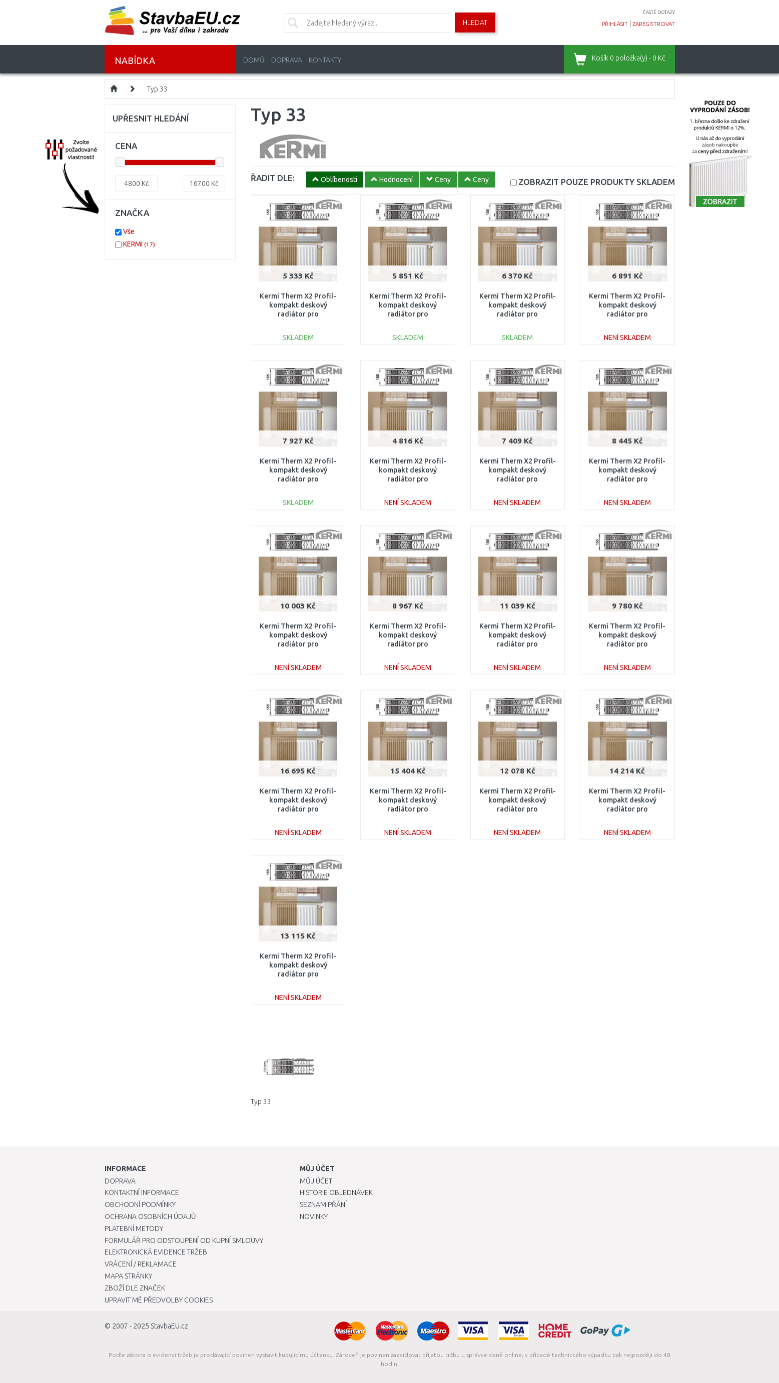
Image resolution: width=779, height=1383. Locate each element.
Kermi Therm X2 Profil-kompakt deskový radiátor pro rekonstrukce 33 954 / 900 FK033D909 (517, 479)
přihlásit (615, 24)
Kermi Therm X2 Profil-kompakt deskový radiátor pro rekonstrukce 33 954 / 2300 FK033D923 (627, 809)
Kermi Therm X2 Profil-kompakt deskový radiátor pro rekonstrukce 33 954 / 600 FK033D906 (408, 314)
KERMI (139, 244)
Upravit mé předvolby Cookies (159, 1300)
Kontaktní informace (142, 1192)
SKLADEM (596, 181)
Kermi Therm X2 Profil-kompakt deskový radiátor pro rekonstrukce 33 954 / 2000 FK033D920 (298, 974)
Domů (254, 60)
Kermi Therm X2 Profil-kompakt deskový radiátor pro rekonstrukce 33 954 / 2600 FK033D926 (408, 809)
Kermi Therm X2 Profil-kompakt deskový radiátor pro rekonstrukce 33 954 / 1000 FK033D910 (298, 479)
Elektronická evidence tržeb (156, 1252)
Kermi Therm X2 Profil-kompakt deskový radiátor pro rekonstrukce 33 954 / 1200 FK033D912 (408, 644)
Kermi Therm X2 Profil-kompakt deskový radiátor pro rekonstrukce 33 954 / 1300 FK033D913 (627, 644)
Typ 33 (157, 89)
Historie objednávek (336, 1192)
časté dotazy (659, 12)
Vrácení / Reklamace (141, 1264)
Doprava (286, 60)
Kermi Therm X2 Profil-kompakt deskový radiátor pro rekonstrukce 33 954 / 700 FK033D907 (517, 314)
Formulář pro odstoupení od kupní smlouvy (184, 1240)
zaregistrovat (653, 24)
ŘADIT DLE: (273, 177)
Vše (129, 232)
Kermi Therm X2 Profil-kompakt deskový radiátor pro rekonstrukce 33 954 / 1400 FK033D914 (298, 644)
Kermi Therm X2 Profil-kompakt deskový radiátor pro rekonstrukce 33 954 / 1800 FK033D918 (517, 809)
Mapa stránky (128, 1276)
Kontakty (325, 60)
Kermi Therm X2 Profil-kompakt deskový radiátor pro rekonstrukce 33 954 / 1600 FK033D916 (517, 644)
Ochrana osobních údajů (150, 1216)
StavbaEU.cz (169, 1326)
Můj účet (316, 1181)
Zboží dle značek (135, 1288)
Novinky (314, 1216)
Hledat (475, 22)
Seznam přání (323, 1204)
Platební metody (134, 1228)
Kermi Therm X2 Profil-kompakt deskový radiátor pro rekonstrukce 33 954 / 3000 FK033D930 (298, 809)
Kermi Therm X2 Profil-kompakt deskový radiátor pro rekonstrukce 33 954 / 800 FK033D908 (627, 314)
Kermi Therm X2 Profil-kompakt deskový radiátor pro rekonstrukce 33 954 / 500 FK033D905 (298, 314)
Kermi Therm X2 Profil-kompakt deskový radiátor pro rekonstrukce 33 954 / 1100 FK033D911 (627, 479)
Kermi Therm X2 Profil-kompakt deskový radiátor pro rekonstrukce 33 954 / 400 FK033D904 (408, 479)
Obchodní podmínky (140, 1204)
